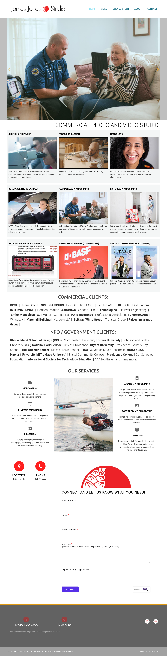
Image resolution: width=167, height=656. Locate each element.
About (138, 9)
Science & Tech (121, 9)
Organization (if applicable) (75, 569)
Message (67, 544)
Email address (69, 500)
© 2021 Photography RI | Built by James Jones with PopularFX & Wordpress (40, 651)
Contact (152, 9)
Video (104, 9)
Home (92, 9)
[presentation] (9, 69)
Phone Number (70, 529)
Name (65, 515)
